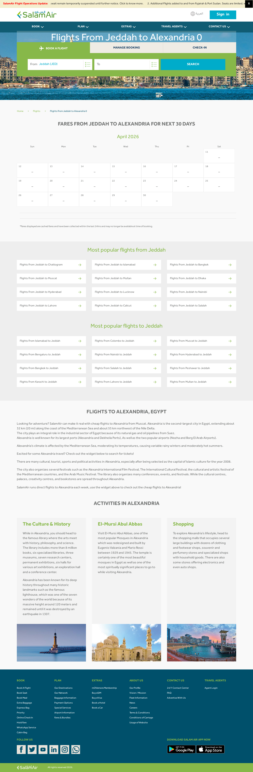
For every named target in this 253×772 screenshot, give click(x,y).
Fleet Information (138, 698)
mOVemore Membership (104, 688)
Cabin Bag (22, 733)
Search (193, 64)
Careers (133, 708)
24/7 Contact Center (178, 688)
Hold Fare (21, 723)
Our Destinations (63, 688)
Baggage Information (65, 698)
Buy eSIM (96, 693)
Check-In (200, 48)
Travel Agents (172, 27)
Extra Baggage (24, 703)
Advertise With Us (176, 698)
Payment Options (63, 703)
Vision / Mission (137, 693)
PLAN (81, 27)
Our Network (61, 693)
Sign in (223, 15)
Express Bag (23, 708)
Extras (126, 27)
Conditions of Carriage (141, 718)
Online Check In (25, 718)
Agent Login (211, 688)
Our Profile (134, 688)
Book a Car (97, 708)
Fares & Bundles (62, 718)
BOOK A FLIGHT (53, 48)
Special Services (62, 708)
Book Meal (22, 698)
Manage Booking (126, 48)
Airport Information (64, 713)
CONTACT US (217, 27)
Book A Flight (24, 688)
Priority (21, 713)
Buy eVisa (97, 698)
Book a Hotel (98, 703)
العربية (197, 13)
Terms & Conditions (139, 713)
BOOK (36, 27)
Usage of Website (138, 723)
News (132, 703)
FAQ (169, 693)
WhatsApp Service (26, 728)
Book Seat (22, 693)
